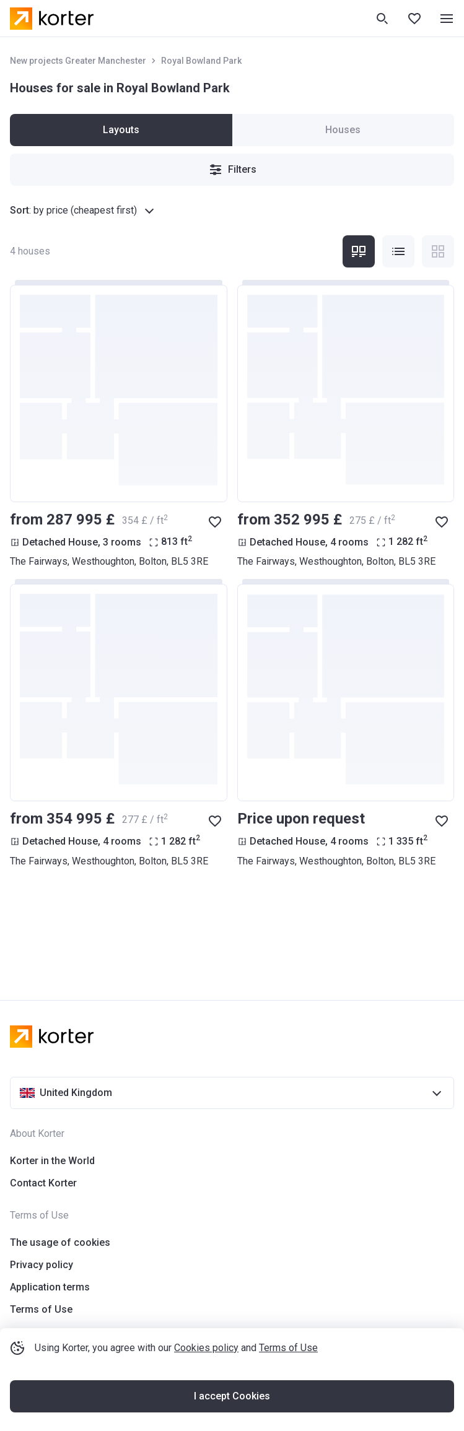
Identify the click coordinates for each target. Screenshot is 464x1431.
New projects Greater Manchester (78, 61)
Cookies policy (206, 1348)
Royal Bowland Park (201, 61)
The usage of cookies (60, 1242)
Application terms (50, 1287)
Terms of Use (288, 1348)
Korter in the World (52, 1161)
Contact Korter (43, 1183)
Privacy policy (41, 1265)
